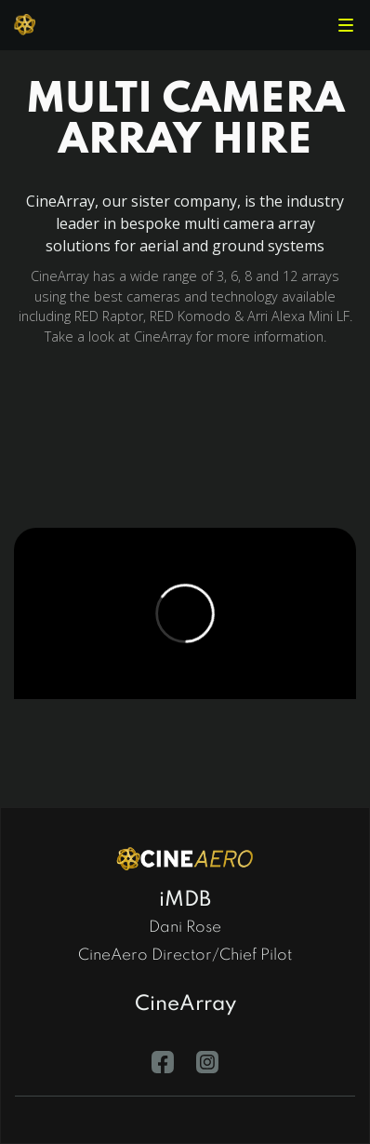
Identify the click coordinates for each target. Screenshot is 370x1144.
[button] (346, 25)
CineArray (185, 1004)
